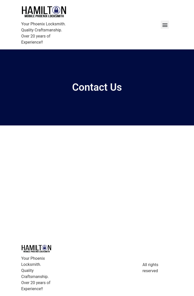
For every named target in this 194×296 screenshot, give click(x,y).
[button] (165, 25)
